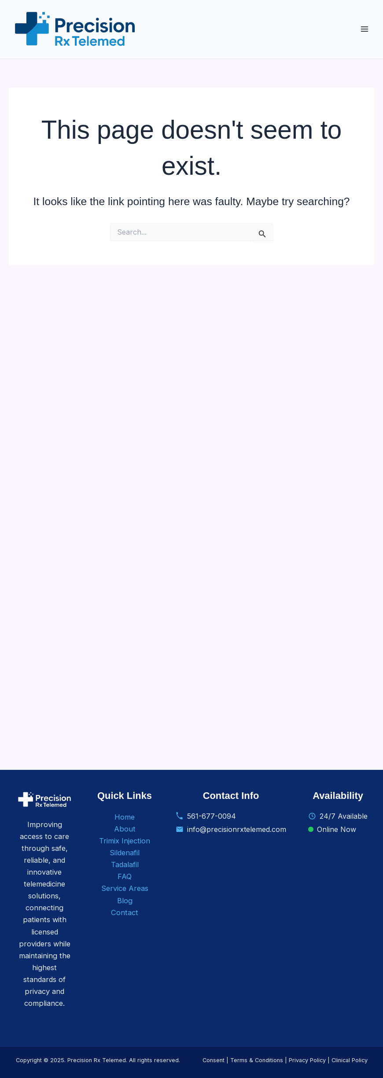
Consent (214, 1060)
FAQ (125, 876)
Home (124, 817)
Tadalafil (125, 864)
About (125, 828)
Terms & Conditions (256, 1060)
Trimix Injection (124, 840)
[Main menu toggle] (364, 29)
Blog (125, 900)
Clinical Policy (349, 1060)
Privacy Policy (307, 1060)
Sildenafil (125, 852)
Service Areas (124, 888)
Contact (124, 912)
